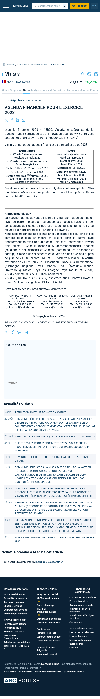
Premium (79, 5)
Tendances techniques (48, 640)
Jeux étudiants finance (81, 628)
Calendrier (59, 90)
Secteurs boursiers (14, 631)
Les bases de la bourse (81, 632)
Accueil (10, 64)
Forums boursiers (78, 601)
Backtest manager (46, 605)
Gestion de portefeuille (81, 605)
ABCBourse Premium (48, 598)
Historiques (72, 90)
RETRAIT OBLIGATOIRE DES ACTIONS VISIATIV (41, 412)
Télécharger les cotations (17, 642)
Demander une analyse (48, 622)
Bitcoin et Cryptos (13, 606)
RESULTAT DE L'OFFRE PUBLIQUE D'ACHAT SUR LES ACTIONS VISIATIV (55, 436)
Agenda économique (14, 602)
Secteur (84, 90)
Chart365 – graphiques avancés (47, 610)
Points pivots (43, 629)
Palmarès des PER (46, 632)
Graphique (16, 90)
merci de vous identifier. (49, 561)
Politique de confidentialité (47, 671)
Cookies (73, 647)
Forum (94, 90)
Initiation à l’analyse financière (79, 610)
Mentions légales (50, 664)
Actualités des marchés (16, 598)
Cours (5, 90)
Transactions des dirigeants (46, 649)
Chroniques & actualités (49, 618)
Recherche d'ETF (12, 627)
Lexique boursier (78, 636)
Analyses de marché (47, 594)
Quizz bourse (76, 643)
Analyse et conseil (41, 90)
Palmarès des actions (15, 623)
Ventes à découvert (47, 654)
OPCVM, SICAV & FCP (15, 620)
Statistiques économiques (11, 637)
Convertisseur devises (15, 609)
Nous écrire (10, 671)
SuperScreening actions (49, 636)
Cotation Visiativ (38, 64)
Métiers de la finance (80, 640)
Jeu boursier (76, 622)
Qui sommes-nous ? (73, 671)
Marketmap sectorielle (15, 613)
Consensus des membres (82, 597)
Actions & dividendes (15, 594)
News (26, 90)
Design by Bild (25, 671)
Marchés (22, 64)
